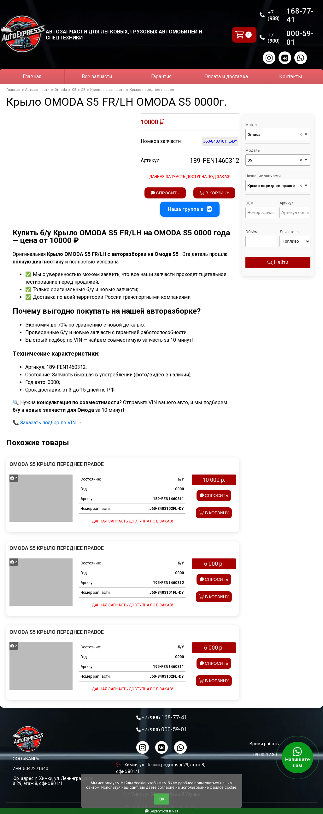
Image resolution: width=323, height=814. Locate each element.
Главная (32, 77)
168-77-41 (291, 15)
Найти (277, 262)
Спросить (165, 193)
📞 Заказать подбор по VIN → (47, 423)
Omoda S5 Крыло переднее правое (56, 464)
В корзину (214, 193)
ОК (161, 799)
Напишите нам (297, 757)
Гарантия (161, 77)
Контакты (290, 77)
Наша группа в (190, 209)
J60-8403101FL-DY (220, 141)
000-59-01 (291, 38)
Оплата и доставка (226, 77)
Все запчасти (97, 77)
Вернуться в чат (161, 811)
